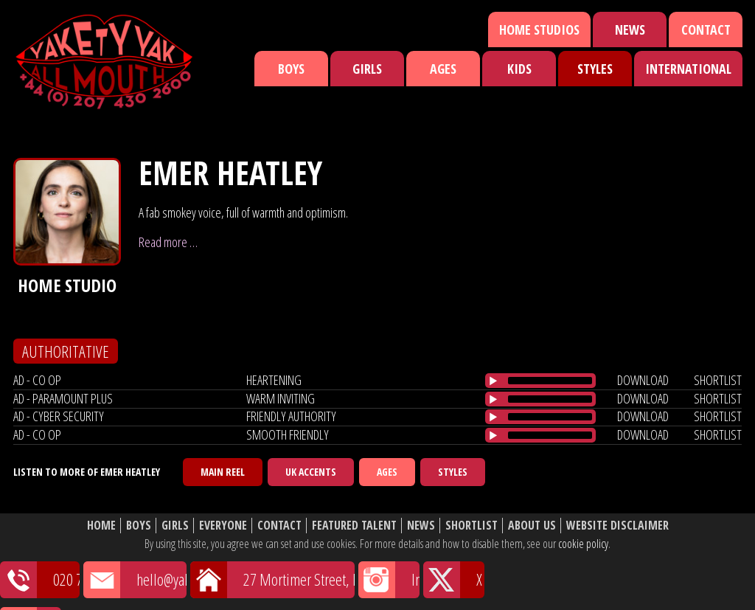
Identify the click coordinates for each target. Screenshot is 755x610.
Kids (519, 68)
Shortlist (471, 525)
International (688, 68)
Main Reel (223, 472)
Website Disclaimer (617, 525)
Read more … (168, 242)
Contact (706, 29)
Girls (367, 68)
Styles (595, 68)
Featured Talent (354, 525)
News (630, 29)
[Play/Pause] (493, 381)
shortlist (718, 380)
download (643, 380)
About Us (532, 525)
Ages (443, 68)
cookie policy (583, 544)
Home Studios (539, 29)
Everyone (223, 525)
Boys (291, 68)
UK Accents (310, 472)
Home (101, 525)
